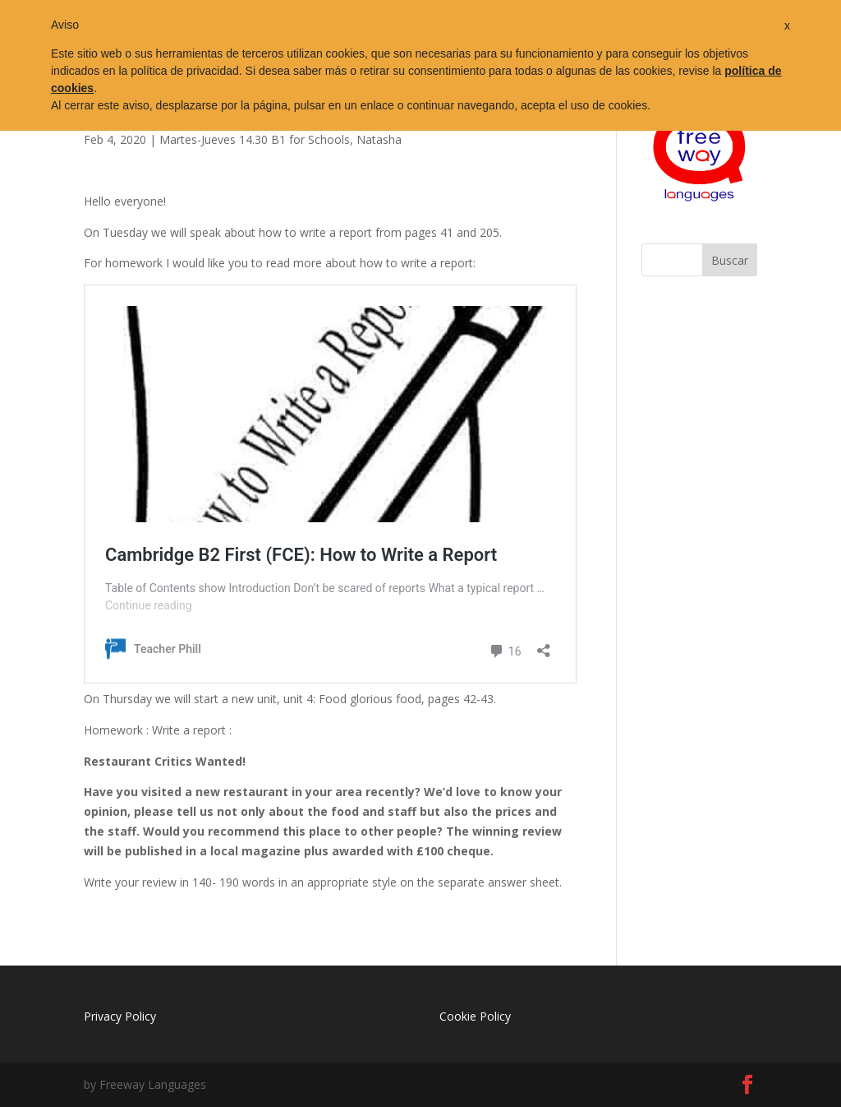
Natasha (379, 139)
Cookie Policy (475, 1016)
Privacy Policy (120, 1016)
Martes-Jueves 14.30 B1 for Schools (254, 139)
